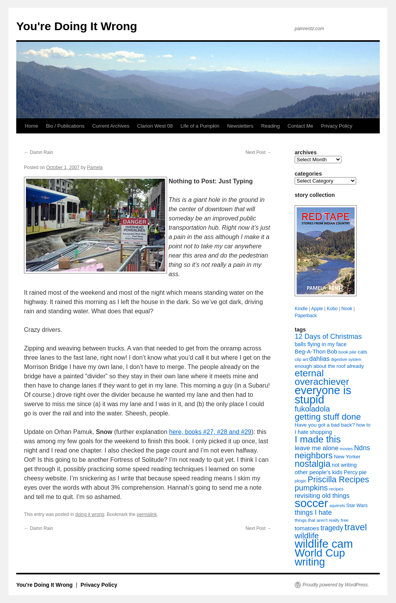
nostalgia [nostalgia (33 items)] (313, 464)
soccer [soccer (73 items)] (311, 503)
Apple (317, 308)
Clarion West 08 (155, 126)
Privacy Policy (336, 126)
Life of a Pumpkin (200, 126)
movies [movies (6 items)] (346, 448)
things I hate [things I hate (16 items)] (313, 512)
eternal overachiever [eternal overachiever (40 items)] (322, 377)
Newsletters (240, 126)
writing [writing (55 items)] (310, 562)
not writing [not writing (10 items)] (344, 465)
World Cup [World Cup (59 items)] (320, 553)
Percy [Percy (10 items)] (351, 472)
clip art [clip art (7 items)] (301, 359)
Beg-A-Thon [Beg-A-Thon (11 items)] (310, 351)
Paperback (306, 315)
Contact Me (300, 126)
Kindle (301, 308)
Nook (346, 308)
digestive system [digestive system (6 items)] (346, 359)
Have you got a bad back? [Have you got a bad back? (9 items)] (325, 425)
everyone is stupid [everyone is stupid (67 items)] (323, 395)
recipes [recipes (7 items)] (336, 489)
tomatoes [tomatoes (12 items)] (307, 528)
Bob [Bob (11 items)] (332, 351)
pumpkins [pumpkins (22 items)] (311, 487)
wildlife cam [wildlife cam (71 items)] (324, 544)
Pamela (95, 167)
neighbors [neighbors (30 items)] (314, 455)
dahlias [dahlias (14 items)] (319, 358)
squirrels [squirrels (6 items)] (337, 505)
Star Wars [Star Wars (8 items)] (356, 505)
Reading (270, 126)
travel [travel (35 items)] (356, 527)
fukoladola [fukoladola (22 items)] (312, 409)
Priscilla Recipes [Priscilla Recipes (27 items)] (338, 479)
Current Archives (110, 126)
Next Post (258, 152)
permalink (147, 514)
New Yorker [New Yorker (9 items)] (347, 457)
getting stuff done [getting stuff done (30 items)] (328, 417)
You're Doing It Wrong (76, 26)
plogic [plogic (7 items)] (300, 480)
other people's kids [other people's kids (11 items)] (318, 472)
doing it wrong (89, 514)
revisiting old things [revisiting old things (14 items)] (322, 495)
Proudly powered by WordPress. (335, 585)
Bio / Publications (65, 126)
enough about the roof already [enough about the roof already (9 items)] (329, 366)
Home (31, 126)
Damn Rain (38, 152)
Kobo (332, 308)
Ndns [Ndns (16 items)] (362, 448)
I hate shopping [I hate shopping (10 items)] (313, 432)
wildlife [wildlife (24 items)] (307, 535)
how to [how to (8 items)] (363, 425)
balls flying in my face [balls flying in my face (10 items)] (320, 344)
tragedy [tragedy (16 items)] (332, 528)
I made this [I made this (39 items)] (318, 439)
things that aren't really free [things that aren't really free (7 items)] (321, 520)
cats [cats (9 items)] (362, 352)
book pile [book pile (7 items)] (347, 352)
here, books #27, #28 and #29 (210, 432)
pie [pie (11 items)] (363, 472)
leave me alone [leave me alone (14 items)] (316, 448)
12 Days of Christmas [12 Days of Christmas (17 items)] (328, 336)
